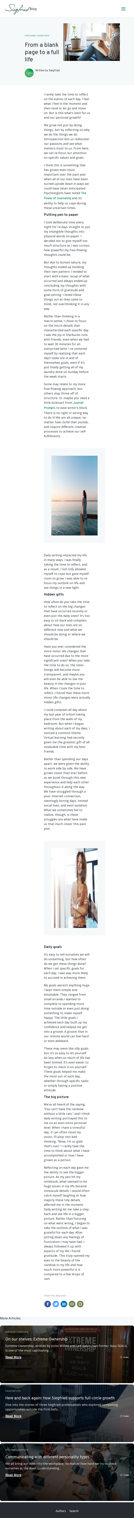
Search (74, 1511)
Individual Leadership (37, 35)
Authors (60, 1511)
